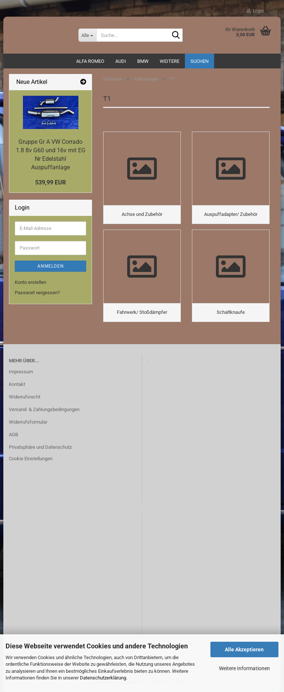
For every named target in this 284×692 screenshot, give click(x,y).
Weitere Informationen (244, 668)
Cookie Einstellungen (31, 458)
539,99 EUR (50, 182)
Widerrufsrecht (24, 397)
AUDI (120, 61)
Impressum (21, 371)
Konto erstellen (30, 282)
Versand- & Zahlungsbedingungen (44, 409)
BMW (143, 61)
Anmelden (50, 266)
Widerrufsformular (28, 422)
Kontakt (17, 384)
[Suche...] (87, 35)
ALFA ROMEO (90, 61)
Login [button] (255, 11)
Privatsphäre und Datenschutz (40, 447)
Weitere (169, 61)
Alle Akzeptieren (244, 649)
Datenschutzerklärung (103, 678)
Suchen (199, 61)
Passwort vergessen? (37, 292)
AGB (13, 434)
